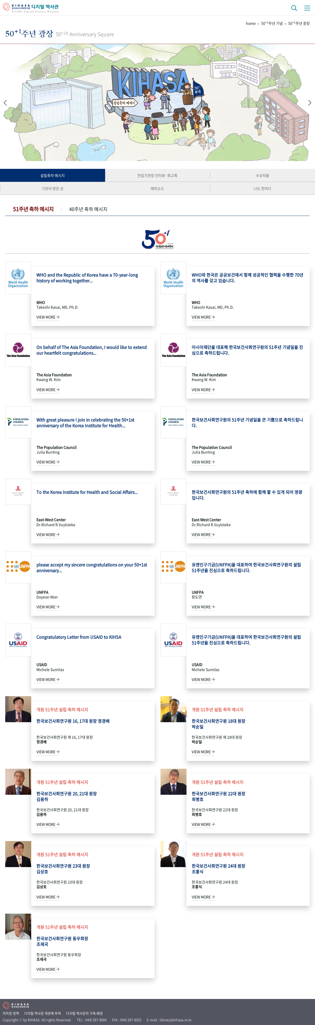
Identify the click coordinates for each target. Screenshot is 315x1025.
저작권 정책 (11, 1013)
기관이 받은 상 (52, 188)
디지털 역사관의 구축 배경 (84, 1013)
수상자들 (262, 175)
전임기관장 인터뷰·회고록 (157, 175)
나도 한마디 (262, 188)
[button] (310, 102)
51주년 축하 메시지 (33, 209)
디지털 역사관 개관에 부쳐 (42, 1013)
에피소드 (157, 188)
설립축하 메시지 (52, 175)
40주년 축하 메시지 (88, 209)
